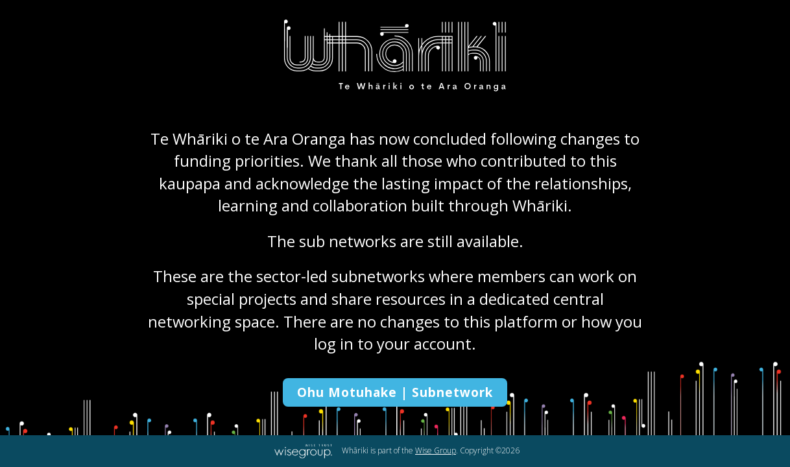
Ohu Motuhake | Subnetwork (395, 392)
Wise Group (435, 450)
